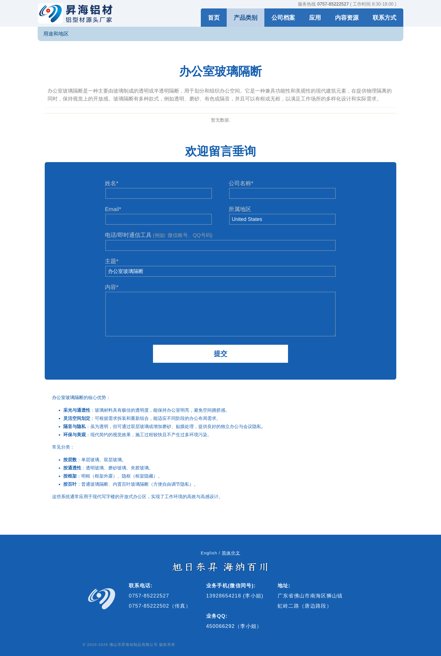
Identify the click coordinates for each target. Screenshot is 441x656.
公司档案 (283, 17)
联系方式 (384, 17)
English (209, 552)
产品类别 (245, 17)
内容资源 (347, 17)
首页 (214, 17)
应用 (315, 17)
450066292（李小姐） (234, 626)
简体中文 (231, 552)
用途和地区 (56, 34)
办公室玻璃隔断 (68, 397)
